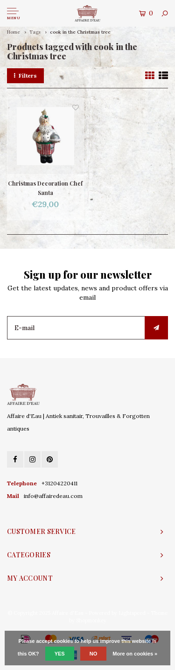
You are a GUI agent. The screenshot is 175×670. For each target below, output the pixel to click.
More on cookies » (134, 653)
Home (13, 32)
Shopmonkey (91, 620)
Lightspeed (132, 613)
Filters (25, 75)
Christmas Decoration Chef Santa (45, 188)
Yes (60, 653)
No (94, 653)
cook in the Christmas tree (80, 32)
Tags (35, 32)
